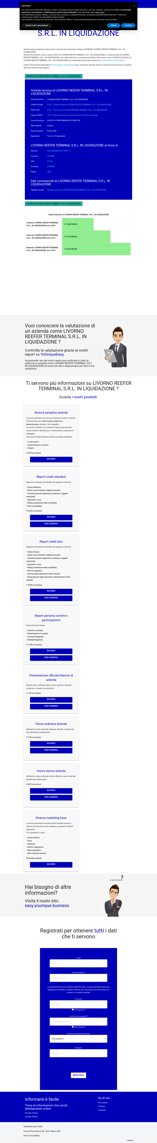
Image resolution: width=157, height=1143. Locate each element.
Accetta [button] (128, 25)
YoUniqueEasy (52, 354)
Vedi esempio (51, 524)
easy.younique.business (47, 905)
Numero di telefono (78, 972)
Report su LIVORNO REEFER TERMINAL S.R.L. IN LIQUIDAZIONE (53, 76)
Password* (78, 999)
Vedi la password (79, 1010)
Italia (49, 172)
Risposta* (78, 1048)
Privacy (101, 1106)
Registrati (78, 1075)
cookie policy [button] (99, 12)
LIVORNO (51, 156)
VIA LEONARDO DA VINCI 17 (59, 151)
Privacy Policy (31, 1113)
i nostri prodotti (84, 397)
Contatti (102, 1110)
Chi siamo (103, 1102)
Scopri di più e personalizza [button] (37, 25)
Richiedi (51, 459)
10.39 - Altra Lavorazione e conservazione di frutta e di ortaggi (72, 115)
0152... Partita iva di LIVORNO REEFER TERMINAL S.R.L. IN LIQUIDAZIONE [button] (77, 110)
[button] (134, 6)
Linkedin (130, 1140)
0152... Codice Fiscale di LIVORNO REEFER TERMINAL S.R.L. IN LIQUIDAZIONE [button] (79, 104)
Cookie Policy (31, 1116)
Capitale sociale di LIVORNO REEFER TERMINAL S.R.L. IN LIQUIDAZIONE (76, 190)
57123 (49, 161)
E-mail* (78, 958)
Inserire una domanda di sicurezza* (78, 1033)
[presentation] (78, 1065)
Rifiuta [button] (114, 25)
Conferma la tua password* (78, 1016)
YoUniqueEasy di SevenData (113, 60)
